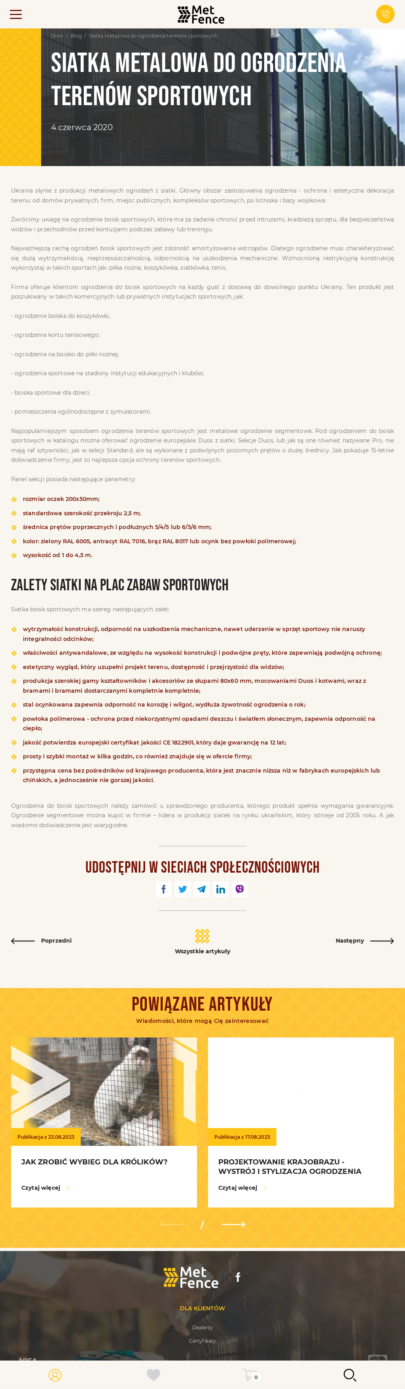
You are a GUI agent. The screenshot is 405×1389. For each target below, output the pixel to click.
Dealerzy (202, 1327)
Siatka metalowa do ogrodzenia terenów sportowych (153, 36)
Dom (57, 36)
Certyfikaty (202, 1341)
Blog (75, 36)
